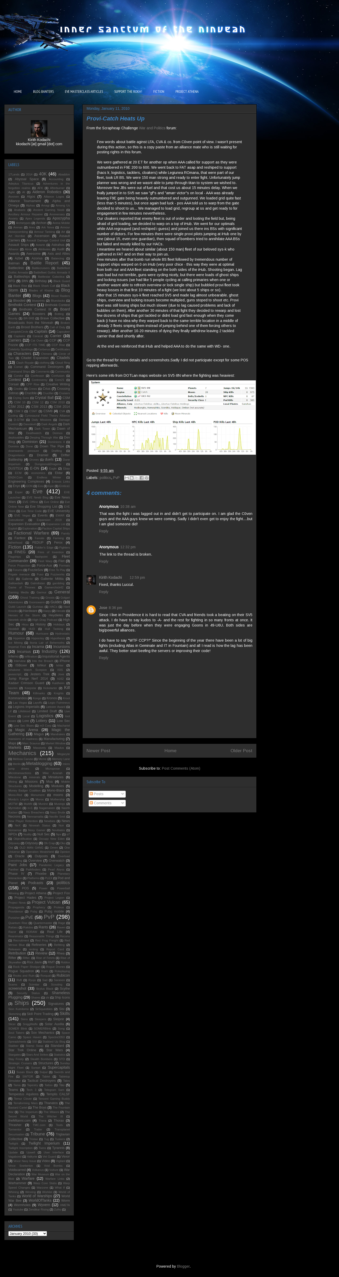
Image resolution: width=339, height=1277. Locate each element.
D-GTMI (19, 419)
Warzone (42, 1187)
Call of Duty (57, 327)
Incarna (38, 646)
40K (43, 174)
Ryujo (32, 980)
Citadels (63, 358)
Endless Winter (49, 477)
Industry (49, 651)
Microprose (52, 768)
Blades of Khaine (41, 290)
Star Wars (54, 1050)
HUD (32, 628)
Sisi (61, 1009)
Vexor (66, 1156)
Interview (20, 660)
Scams (12, 984)
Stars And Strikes (37, 1054)
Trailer (38, 1129)
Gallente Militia (52, 579)
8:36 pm (115, 608)
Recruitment (21, 940)
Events (43, 515)
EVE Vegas (22, 515)
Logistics (44, 715)
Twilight (13, 1143)
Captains (19, 336)
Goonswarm (37, 602)
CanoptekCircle (18, 331)
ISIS (60, 669)
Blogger (183, 1266)
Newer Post (98, 750)
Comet (18, 366)
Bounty (12, 318)
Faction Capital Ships (56, 528)
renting (33, 949)
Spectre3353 (56, 1037)
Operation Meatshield (40, 851)
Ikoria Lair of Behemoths (47, 642)
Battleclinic (16, 268)
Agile (11, 192)
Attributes (44, 249)
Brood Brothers (32, 327)
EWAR (60, 515)
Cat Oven (37, 340)
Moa (49, 781)
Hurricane (42, 633)
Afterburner (57, 188)
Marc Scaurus (31, 743)
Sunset (35, 1067)
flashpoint (41, 556)
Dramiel (42, 455)
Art (63, 231)
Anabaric (20, 209)
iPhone (65, 661)
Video (45, 1161)
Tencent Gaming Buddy (54, 1098)
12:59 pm (137, 577)
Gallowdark (15, 583)
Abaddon (64, 174)
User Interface (54, 1152)
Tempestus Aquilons (23, 1094)
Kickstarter (50, 688)
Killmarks (39, 693)
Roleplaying (62, 971)
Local (26, 716)
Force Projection (19, 565)
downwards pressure (23, 450)
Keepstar (30, 688)
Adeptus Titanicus (20, 183)
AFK (40, 188)
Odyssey (31, 843)
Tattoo (48, 1085)
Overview (35, 860)
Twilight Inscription (20, 1148)
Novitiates (58, 830)
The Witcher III (50, 1116)
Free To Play (57, 569)
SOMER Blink (17, 1028)
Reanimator (15, 936)
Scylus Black (44, 988)
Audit (60, 249)
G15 (11, 578)
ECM (18, 473)
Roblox (65, 962)
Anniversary (57, 214)
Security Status (28, 993)
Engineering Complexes (26, 481)
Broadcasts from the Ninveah (30, 323)
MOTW (12, 803)
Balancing (57, 258)
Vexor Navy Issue (24, 1161)
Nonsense (14, 830)
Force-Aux (44, 565)
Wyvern (44, 1205)
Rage (61, 923)
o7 (68, 834)
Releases (14, 949)
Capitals (40, 331)
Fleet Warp (45, 561)
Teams (13, 1090)
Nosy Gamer (36, 830)
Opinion (65, 851)
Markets (14, 747)
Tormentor (14, 1129)
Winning (30, 1192)
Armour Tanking (44, 231)
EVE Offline (30, 501)
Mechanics (22, 753)
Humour (16, 633)
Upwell (30, 1152)
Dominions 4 (56, 441)
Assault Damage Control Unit (46, 240)
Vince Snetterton (20, 1165)
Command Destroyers (47, 367)
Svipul (43, 1072)
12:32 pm (128, 547)
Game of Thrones (21, 587)
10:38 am (128, 506)
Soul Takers (16, 1032)
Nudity (27, 834)
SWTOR (27, 1076)
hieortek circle (17, 619)
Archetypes (23, 222)
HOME (18, 91)
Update (13, 1152)
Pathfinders (33, 869)
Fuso (40, 574)
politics (105, 478)
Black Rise (20, 285)
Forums (18, 569)
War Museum (40, 1174)
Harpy (47, 610)
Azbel (19, 258)
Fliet (61, 561)
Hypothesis (58, 638)
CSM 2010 (57, 402)
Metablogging (39, 763)
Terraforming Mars (25, 1103)
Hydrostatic (62, 633)
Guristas (37, 606)
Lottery (41, 721)
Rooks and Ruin (23, 975)
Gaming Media (18, 592)
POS (25, 888)
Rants (43, 927)
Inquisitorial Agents (56, 656)
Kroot (66, 698)
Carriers (14, 340)
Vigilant (60, 1161)
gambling (58, 583)
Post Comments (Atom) (181, 768)
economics (38, 473)
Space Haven (32, 1037)
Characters (22, 353)
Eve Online (51, 501)
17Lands (14, 174)
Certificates (62, 349)
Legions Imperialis (26, 707)
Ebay (66, 468)
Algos (31, 196)
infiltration (31, 656)
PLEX (48, 878)
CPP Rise (32, 384)
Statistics (59, 1054)
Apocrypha (61, 218)
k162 (60, 678)
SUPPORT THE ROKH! (128, 91)
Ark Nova (47, 227)
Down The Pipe (52, 446)
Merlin (17, 763)
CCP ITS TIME (35, 344)
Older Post (241, 750)
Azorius (37, 258)
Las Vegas (20, 702)
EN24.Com (15, 477)
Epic (51, 486)
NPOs (12, 834)
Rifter (12, 958)
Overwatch (56, 860)
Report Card (55, 949)
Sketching (14, 1013)
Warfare (28, 1178)
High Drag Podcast (44, 619)
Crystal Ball (44, 398)
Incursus (24, 651)
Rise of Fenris (45, 957)
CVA (62, 411)
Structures (45, 1063)
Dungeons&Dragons (48, 464)
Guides (56, 602)
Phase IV (16, 873)
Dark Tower (42, 428)
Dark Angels (49, 424)
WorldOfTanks (40, 1200)
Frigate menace (19, 574)
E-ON (34, 468)
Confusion (57, 375)
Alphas (30, 205)
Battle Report (44, 262)
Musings (59, 803)
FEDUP (38, 542)
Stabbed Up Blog (54, 1041)
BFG (11, 281)
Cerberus (44, 349)
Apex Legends (35, 218)
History (40, 624)
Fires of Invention (51, 552)
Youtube (18, 1209)
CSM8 (47, 411)
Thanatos (51, 1103)
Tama (16, 1085)
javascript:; (15, 674)
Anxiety (13, 218)
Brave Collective (52, 318)
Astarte (40, 244)
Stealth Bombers (41, 1059)
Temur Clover (23, 1098)
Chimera (46, 353)
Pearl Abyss (56, 869)
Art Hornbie (16, 236)
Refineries (39, 945)
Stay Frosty (16, 1059)
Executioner (16, 519)
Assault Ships (18, 245)
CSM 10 (19, 402)
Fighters (64, 547)
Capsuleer (63, 331)
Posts (97, 794)
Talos (66, 1080)
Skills (65, 1013)
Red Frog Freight (46, 940)
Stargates (14, 1054)
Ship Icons (62, 997)
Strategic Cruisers (20, 1063)
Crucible (31, 393)
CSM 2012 (16, 407)
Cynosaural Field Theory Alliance (47, 415)
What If (60, 1187)
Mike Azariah (52, 773)
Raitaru (13, 927)
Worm (65, 1200)
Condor (18, 375)
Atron (28, 249)
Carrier (55, 336)
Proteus (59, 907)
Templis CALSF (58, 1094)
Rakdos (28, 927)
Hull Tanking (54, 628)
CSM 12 (37, 402)
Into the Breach (42, 660)
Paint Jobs (17, 865)
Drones (34, 459)
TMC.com (39, 1125)
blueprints (38, 300)
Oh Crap (49, 843)
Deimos (58, 433)
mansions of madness (23, 738)
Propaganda (16, 907)
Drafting (57, 450)
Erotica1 (64, 486)
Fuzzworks (57, 574)
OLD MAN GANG (31, 847)
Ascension (41, 236)
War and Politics (152, 128)
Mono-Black (55, 790)
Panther (13, 869)
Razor (12, 931)
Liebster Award (55, 706)
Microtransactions (19, 773)
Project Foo (61, 893)
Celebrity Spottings (20, 349)
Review (41, 953)
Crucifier (48, 393)
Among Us (63, 205)
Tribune (37, 1134)
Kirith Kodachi (110, 577)
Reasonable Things (41, 936)
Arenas (17, 227)
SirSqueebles (44, 1009)
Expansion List (55, 524)
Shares (35, 997)
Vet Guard (49, 1156)
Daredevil (29, 424)
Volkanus (38, 1169)
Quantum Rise (17, 923)
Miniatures (55, 777)
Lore (25, 721)
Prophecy (39, 907)
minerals (34, 777)
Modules (57, 786)
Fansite (39, 538)
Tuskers (60, 1139)
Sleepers (40, 1019)
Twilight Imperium (44, 1143)
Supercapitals (59, 1067)
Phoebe (40, 873)
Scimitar (34, 984)
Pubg (33, 911)
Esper (19, 492)
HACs (53, 606)
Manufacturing (54, 739)
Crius (46, 389)
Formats (64, 565)
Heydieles (56, 615)
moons (58, 795)
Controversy (39, 379)
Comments (101, 803)
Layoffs (37, 702)
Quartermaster (42, 923)
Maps (12, 743)
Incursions (61, 646)
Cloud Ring (62, 362)
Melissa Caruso (23, 759)
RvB (19, 980)
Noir (61, 825)
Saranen (59, 980)
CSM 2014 (62, 407)
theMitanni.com (19, 1120)
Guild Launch (17, 606)
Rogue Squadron (21, 971)
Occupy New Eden (52, 838)
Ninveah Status (39, 825)
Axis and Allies (58, 254)
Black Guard (61, 281)
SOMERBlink (42, 1028)
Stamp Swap (34, 1045)
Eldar (59, 473)
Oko (63, 843)
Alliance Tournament (24, 201)
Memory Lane (61, 759)
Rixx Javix (34, 962)
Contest (14, 380)
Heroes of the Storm (24, 615)
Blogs (36, 296)
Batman (14, 263)
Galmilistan (38, 583)
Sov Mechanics (42, 1033)
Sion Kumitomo (18, 1009)
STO (62, 1059)
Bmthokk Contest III (35, 309)
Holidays (59, 624)
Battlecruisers (41, 268)
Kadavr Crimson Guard (26, 683)
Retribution (17, 953)
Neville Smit (57, 816)
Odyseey (14, 843)
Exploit (12, 528)
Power (43, 888)
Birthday (41, 281)
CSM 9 (18, 411)
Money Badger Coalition (24, 790)
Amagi (45, 205)
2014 (29, 174)
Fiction (14, 547)
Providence (15, 911)
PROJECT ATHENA (187, 91)
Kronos (51, 698)
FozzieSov (35, 570)
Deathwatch (33, 433)
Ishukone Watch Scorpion (27, 669)
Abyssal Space (27, 179)
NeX (18, 825)
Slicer (12, 1024)
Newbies (49, 821)
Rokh (44, 971)
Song (61, 1028)
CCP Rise (58, 344)
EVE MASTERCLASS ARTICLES (84, 91)
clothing (44, 362)
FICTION (158, 91)
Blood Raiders (60, 295)
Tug (46, 1139)
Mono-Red (15, 794)
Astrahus (57, 245)
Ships (21, 1003)
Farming (58, 538)
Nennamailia (35, 816)
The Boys (40, 1107)
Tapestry (32, 1085)
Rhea (60, 953)
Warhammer (17, 1183)
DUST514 (15, 468)
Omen (54, 847)
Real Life (55, 932)
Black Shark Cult (44, 285)
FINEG (20, 552)
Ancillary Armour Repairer (25, 214)
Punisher (14, 917)
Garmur (41, 592)
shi (47, 997)
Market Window (55, 743)
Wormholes (22, 1205)
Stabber (13, 1045)
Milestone (14, 777)
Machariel (63, 725)
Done (29, 446)
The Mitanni (51, 1112)
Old (10, 847)
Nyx (58, 834)
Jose (103, 608)
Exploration (29, 528)
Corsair (13, 384)
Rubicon (63, 975)
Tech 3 (31, 1089)
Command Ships (19, 371)
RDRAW (31, 931)
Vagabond (14, 1156)
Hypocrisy (37, 638)
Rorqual (45, 975)
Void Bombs (53, 1165)
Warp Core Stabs (45, 1183)
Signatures (56, 1004)
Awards (13, 254)
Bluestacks (58, 300)
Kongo (37, 698)
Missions (31, 781)
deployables (16, 437)
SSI (34, 1041)
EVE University (59, 511)
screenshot (17, 988)
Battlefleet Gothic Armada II (52, 272)
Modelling (36, 786)
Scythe (65, 988)
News (66, 821)
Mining (12, 781)
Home (171, 750)
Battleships (22, 276)
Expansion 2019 (49, 519)
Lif (9, 711)
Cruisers (64, 393)
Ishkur (41, 665)
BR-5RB (28, 318)
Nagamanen (47, 808)
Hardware (30, 611)
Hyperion (19, 638)
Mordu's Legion (18, 799)
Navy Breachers (33, 812)
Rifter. (26, 957)
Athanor (13, 249)
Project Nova (17, 902)
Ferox (58, 542)
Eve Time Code (31, 511)
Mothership (57, 799)
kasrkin (12, 688)
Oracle (20, 856)
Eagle (53, 468)
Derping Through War (44, 437)
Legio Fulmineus (59, 702)
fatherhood (15, 542)
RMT (51, 962)
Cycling (13, 415)
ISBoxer (21, 665)
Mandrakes (58, 734)
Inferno (13, 656)
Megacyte (63, 754)
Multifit (28, 803)
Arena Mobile (61, 222)
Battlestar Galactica (51, 276)
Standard (57, 1046)
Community (62, 371)
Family (65, 533)
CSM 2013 (39, 407)
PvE (29, 917)
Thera (42, 1120)
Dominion (30, 442)
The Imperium (28, 1112)
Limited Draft (47, 711)
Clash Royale (25, 362)
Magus (39, 734)
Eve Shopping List (43, 506)
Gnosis (50, 597)
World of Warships (37, 1196)
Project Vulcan (46, 902)
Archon (41, 223)
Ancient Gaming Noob (48, 209)
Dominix (13, 446)
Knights (59, 693)
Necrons (14, 816)
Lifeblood (24, 711)
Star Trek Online (22, 1050)
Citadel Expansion (35, 358)
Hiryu (25, 624)
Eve (38, 491)
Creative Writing (58, 384)
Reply (103, 531)
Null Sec (43, 834)
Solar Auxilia (54, 1024)
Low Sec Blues (24, 725)
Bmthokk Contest (22, 305)
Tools (59, 1125)
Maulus (59, 747)
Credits (18, 388)
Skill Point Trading (40, 1014)
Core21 (59, 379)
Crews (33, 388)
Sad (44, 980)
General (62, 591)
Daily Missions (41, 419)
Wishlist (47, 1192)
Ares (32, 227)
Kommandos (17, 698)
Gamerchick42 (54, 587)
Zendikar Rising (38, 1209)
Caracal (38, 336)
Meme (42, 759)
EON (29, 486)
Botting (59, 313)
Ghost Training (29, 597)
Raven (61, 927)
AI (23, 192)
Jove (61, 674)
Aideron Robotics (46, 192)
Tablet (46, 1076)
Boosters (38, 314)
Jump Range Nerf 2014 (28, 678)
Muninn (43, 803)
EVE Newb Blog (37, 497)
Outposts (41, 856)
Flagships (14, 556)
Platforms (33, 878)
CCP (52, 340)
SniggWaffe (30, 1024)
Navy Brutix (57, 812)
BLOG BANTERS (43, 91)
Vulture (53, 1169)
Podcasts (35, 883)
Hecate (60, 610)
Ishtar (59, 665)
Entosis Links (61, 481)
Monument (38, 794)
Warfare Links (54, 1178)
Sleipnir (58, 1019)
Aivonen (13, 196)
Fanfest (20, 538)
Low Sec (63, 721)
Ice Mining (15, 642)
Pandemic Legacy (51, 865)
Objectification (23, 838)
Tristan (33, 1139)
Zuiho (57, 1209)
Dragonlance (16, 455)
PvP (116, 478)
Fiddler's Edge (44, 547)
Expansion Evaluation (24, 524)
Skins (24, 1019)
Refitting (59, 944)
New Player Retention (23, 821)
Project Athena (35, 893)
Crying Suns (21, 397)
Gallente (27, 578)
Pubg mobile (54, 911)
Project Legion (54, 897)
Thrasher (14, 1125)
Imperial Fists (17, 646)
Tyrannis (58, 1148)
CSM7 (33, 411)
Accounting (56, 179)
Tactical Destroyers (41, 1081)
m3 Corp (45, 725)
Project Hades (25, 897)
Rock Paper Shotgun (26, 966)
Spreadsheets (17, 1041)
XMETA (65, 1205)
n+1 (30, 808)
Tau (61, 1085)
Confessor (37, 375)
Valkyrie (32, 1156)
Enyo (16, 486)
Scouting (56, 984)
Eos (40, 486)
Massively (39, 747)
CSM (66, 398)
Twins (42, 1148)
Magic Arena (26, 730)
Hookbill (13, 628)
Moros (39, 799)
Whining (13, 1192)
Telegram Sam (54, 1089)
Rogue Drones (55, 966)
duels (49, 459)
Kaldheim (58, 683)
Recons (65, 936)
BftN (25, 281)
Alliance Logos (54, 196)
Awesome (33, 254)
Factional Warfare (31, 533)
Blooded (19, 300)
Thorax (59, 1120)
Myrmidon (14, 808)
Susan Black (24, 1072)
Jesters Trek (40, 674)
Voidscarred (17, 1170)
